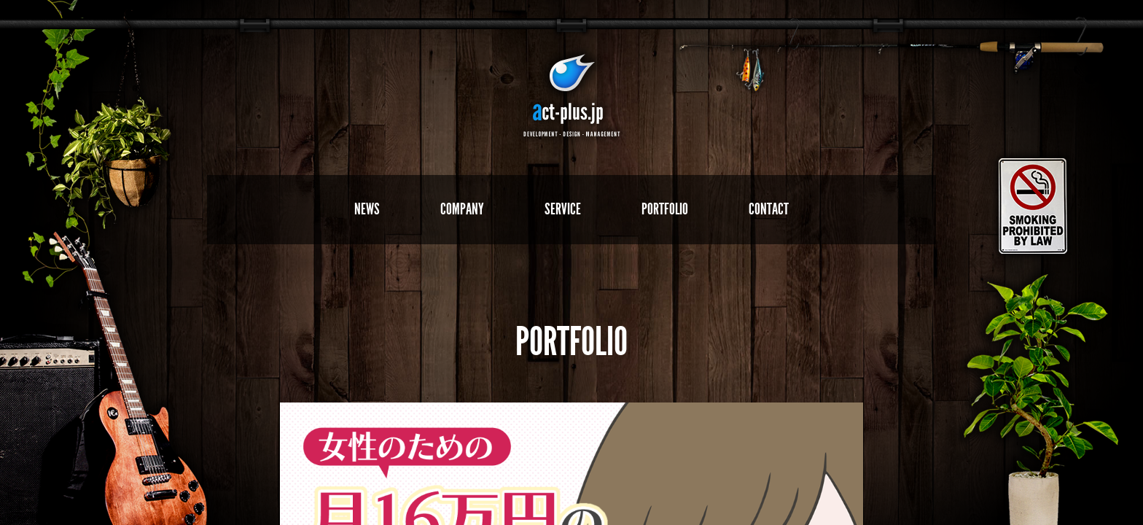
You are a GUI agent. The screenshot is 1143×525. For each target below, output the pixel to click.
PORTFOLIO (664, 209)
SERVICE (563, 209)
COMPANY (462, 209)
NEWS (367, 209)
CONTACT (769, 209)
